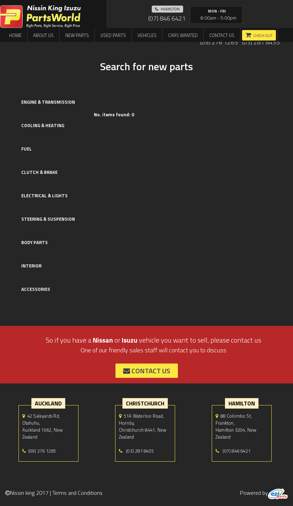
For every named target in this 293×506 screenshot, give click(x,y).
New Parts (77, 35)
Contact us (221, 35)
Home (15, 35)
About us (43, 35)
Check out (262, 35)
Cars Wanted (183, 35)
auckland (48, 403)
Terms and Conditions (77, 493)
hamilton (167, 9)
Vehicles (147, 35)
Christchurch (145, 403)
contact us (146, 370)
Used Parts (113, 35)
